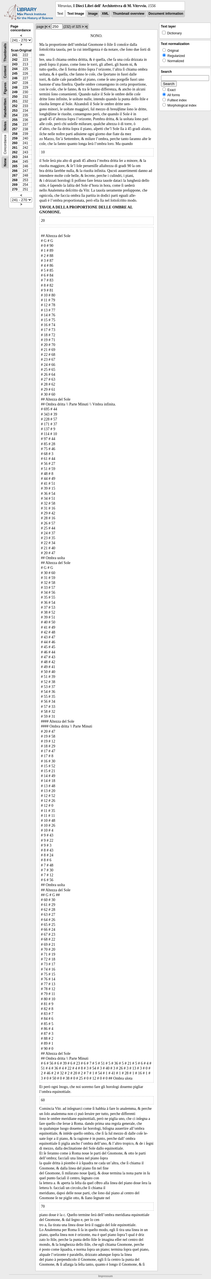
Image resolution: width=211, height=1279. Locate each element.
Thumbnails (5, 52)
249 (14, 92)
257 (14, 129)
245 (14, 73)
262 (14, 152)
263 (14, 157)
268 (14, 180)
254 (14, 115)
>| (86, 27)
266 (14, 171)
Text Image (75, 14)
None (5, 162)
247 (14, 83)
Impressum (105, 1276)
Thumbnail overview (128, 14)
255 (14, 120)
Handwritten (5, 107)
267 (14, 175)
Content (5, 72)
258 (14, 134)
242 (14, 60)
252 (14, 106)
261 (14, 148)
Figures (5, 88)
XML (105, 14)
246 (14, 78)
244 (14, 69)
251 (14, 101)
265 (14, 166)
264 (14, 161)
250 (14, 97)
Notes (5, 126)
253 (14, 111)
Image (93, 14)
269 (14, 185)
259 (14, 138)
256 (14, 124)
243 (14, 64)
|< (46, 27)
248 (14, 87)
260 (14, 143)
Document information (165, 14)
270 (14, 189)
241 (14, 55)
